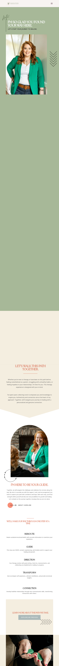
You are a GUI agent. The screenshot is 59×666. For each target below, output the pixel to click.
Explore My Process (29, 617)
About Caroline (24, 505)
